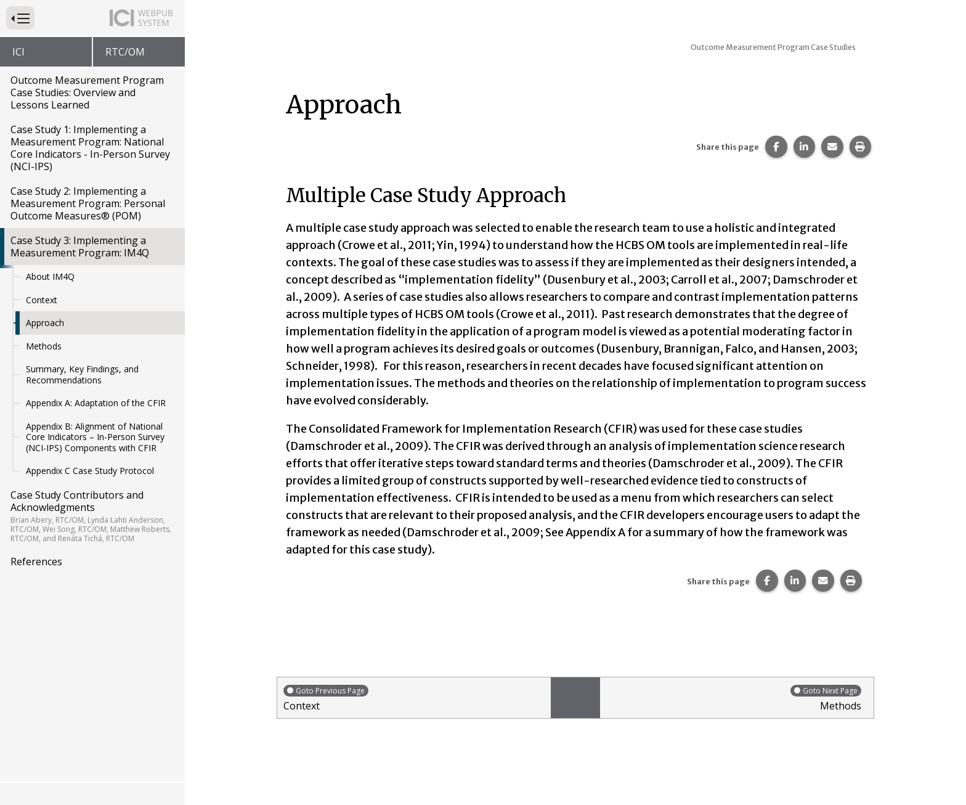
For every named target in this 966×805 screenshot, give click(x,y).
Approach (45, 323)
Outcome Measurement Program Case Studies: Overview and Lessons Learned (87, 92)
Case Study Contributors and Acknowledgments (91, 516)
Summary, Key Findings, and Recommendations (82, 374)
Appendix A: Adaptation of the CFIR (96, 403)
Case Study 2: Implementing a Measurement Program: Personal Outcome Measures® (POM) (87, 203)
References (36, 561)
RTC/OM (125, 52)
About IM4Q (50, 276)
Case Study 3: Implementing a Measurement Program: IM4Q (79, 246)
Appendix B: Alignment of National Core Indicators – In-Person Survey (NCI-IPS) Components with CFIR (95, 437)
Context (41, 300)
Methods (44, 346)
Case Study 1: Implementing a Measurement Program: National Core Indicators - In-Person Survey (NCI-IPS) (90, 148)
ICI (18, 52)
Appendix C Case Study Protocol (90, 470)
